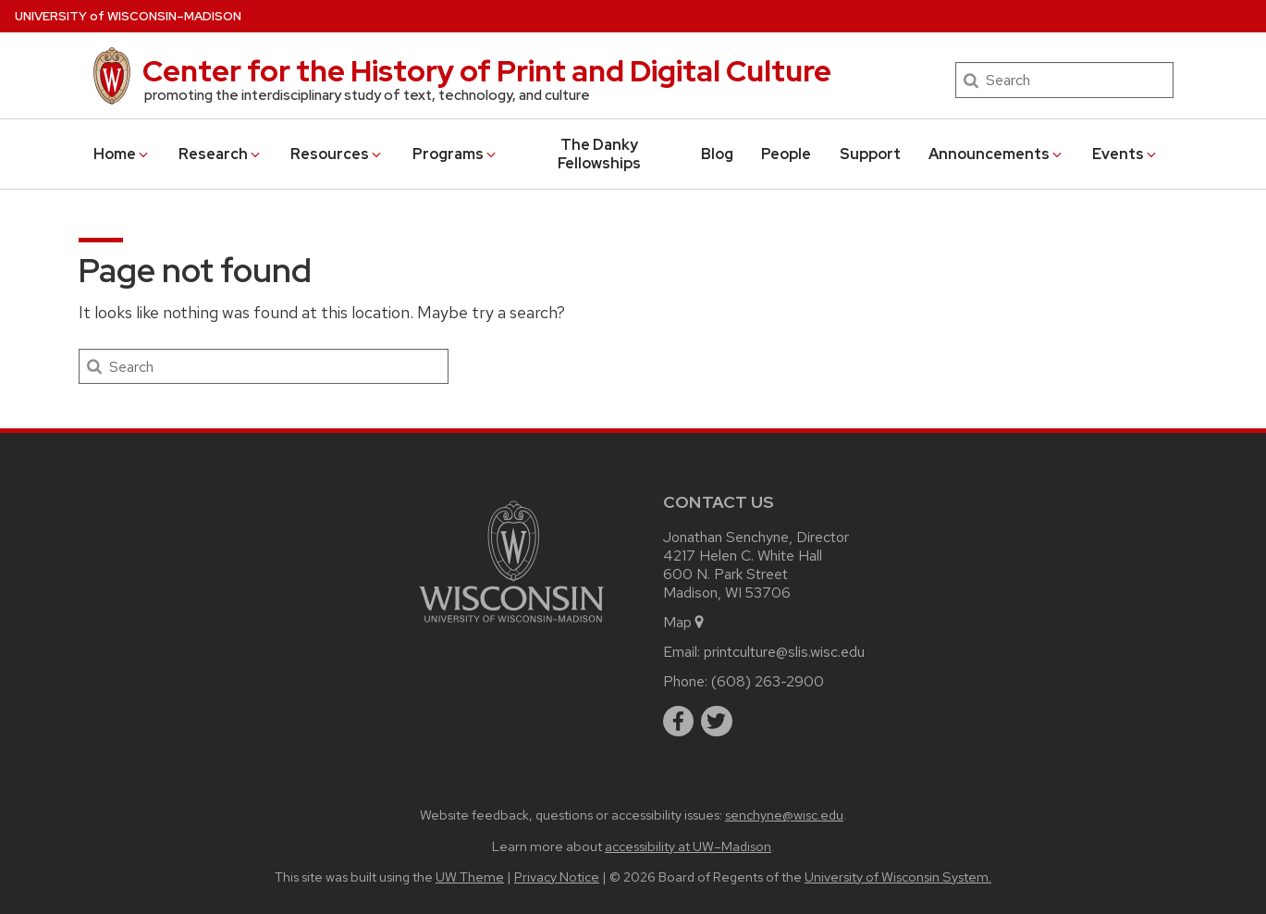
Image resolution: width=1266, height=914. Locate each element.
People (786, 154)
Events (1125, 154)
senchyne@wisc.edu (784, 814)
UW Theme (470, 876)
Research (220, 154)
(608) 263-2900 (767, 681)
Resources (337, 154)
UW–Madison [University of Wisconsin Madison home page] (128, 16)
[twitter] (716, 721)
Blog (717, 154)
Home (122, 154)
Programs (455, 154)
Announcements (996, 154)
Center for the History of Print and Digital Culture (486, 71)
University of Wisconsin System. (898, 876)
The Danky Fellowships (599, 154)
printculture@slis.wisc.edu (784, 651)
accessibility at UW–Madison (688, 846)
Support (870, 154)
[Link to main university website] (511, 626)
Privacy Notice (556, 876)
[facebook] (678, 721)
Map (685, 622)
